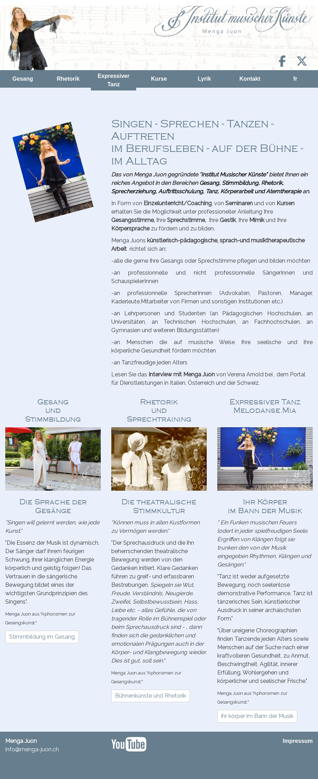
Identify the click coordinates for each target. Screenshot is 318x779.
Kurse (159, 79)
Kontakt (249, 79)
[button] (42, 637)
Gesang (22, 79)
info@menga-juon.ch (32, 749)
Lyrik (204, 79)
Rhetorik (68, 79)
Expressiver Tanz (114, 80)
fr (295, 79)
